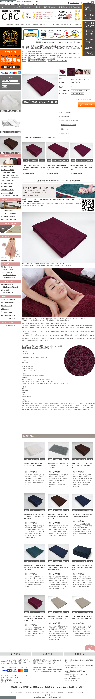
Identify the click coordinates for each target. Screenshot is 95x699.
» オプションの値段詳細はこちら (86, 99)
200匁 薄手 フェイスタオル (10, 175)
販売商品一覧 (9, 24)
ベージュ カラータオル (9, 275)
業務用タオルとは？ (6, 306)
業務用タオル (25, 404)
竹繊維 (57, 24)
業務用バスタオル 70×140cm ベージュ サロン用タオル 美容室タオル (58, 617)
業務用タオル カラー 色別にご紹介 (37, 57)
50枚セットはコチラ (28, 368)
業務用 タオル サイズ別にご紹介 (37, 61)
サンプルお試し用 (8, 293)
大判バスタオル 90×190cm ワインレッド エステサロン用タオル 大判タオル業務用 (81, 167)
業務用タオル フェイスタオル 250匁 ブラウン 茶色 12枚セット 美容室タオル (82, 465)
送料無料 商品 (5, 290)
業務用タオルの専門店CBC (77, 671)
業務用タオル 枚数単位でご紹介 (36, 59)
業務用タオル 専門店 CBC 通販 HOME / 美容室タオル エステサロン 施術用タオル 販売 (47, 687)
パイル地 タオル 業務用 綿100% (37, 53)
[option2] (77, 94)
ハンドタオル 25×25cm (7, 210)
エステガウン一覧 (31, 24)
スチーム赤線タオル (8, 180)
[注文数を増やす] (76, 86)
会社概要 (60, 692)
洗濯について (5, 309)
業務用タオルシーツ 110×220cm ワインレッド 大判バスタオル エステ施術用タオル (57, 167)
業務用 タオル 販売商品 (34, 51)
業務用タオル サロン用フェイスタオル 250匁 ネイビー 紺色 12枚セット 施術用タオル (34, 516)
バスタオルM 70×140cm (8, 216)
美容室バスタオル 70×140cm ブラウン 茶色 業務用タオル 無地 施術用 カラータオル (58, 516)
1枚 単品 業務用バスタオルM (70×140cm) (79, 53)
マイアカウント (74, 3)
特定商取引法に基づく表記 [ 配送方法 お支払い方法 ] (40, 692)
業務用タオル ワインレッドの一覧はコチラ (35, 357)
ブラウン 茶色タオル (9, 270)
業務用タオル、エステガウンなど (49, 660)
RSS (6, 325)
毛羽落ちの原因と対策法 (8, 299)
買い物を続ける (65, 133)
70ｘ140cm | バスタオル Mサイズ (57, 61)
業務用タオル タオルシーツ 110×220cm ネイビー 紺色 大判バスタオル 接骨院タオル (58, 567)
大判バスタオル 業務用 (7, 190)
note (14, 325)
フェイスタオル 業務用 (7, 170)
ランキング (73, 24)
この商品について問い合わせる (69, 121)
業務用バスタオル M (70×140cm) (56, 53)
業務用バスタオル (38, 340)
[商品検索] (11, 84)
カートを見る (87, 3)
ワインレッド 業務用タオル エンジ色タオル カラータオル (65, 57)
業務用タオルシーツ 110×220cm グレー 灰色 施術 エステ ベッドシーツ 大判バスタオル (58, 465)
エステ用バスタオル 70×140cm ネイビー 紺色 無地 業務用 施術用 (82, 515)
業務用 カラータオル (7, 267)
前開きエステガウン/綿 (7, 260)
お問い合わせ (64, 24)
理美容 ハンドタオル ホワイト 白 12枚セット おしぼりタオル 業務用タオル (34, 465)
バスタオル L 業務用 (6, 187)
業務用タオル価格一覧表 (8, 315)
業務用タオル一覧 (20, 24)
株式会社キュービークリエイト (79, 660)
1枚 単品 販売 (51, 59)
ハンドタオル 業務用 (7, 167)
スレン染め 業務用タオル (54, 55)
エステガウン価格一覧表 (8, 318)
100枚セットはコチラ (29, 370)
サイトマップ (81, 24)
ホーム (24, 51)
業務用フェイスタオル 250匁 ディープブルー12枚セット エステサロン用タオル (82, 567)
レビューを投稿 (65, 116)
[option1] (80, 90)
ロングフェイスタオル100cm (11, 178)
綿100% (39, 24)
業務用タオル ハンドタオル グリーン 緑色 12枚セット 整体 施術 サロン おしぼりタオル (34, 567)
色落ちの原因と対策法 (7, 303)
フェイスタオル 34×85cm (8, 213)
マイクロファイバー (48, 24)
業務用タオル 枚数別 (7, 284)
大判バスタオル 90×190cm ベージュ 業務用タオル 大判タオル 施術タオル (82, 617)
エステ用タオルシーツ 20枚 (10, 195)
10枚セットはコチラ (28, 366)
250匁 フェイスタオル (9, 172)
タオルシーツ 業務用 (7, 193)
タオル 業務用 (69, 692)
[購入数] (73, 87)
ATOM (10, 325)
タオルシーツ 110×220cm (8, 220)
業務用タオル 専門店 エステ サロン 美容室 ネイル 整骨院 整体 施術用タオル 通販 (19, 2)
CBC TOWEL (46, 697)
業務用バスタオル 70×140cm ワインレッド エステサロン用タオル (58, 42)
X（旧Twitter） (80, 692)
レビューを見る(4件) (66, 112)
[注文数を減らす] (76, 87)
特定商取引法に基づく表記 (68, 125)
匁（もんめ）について (7, 312)
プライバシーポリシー (17, 692)
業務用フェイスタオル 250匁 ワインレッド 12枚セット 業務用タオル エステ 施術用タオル (33, 167)
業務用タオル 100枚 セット (10, 287)
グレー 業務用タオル (9, 277)
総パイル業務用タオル (76, 318)
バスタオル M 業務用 (7, 183)
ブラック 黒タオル (8, 272)
